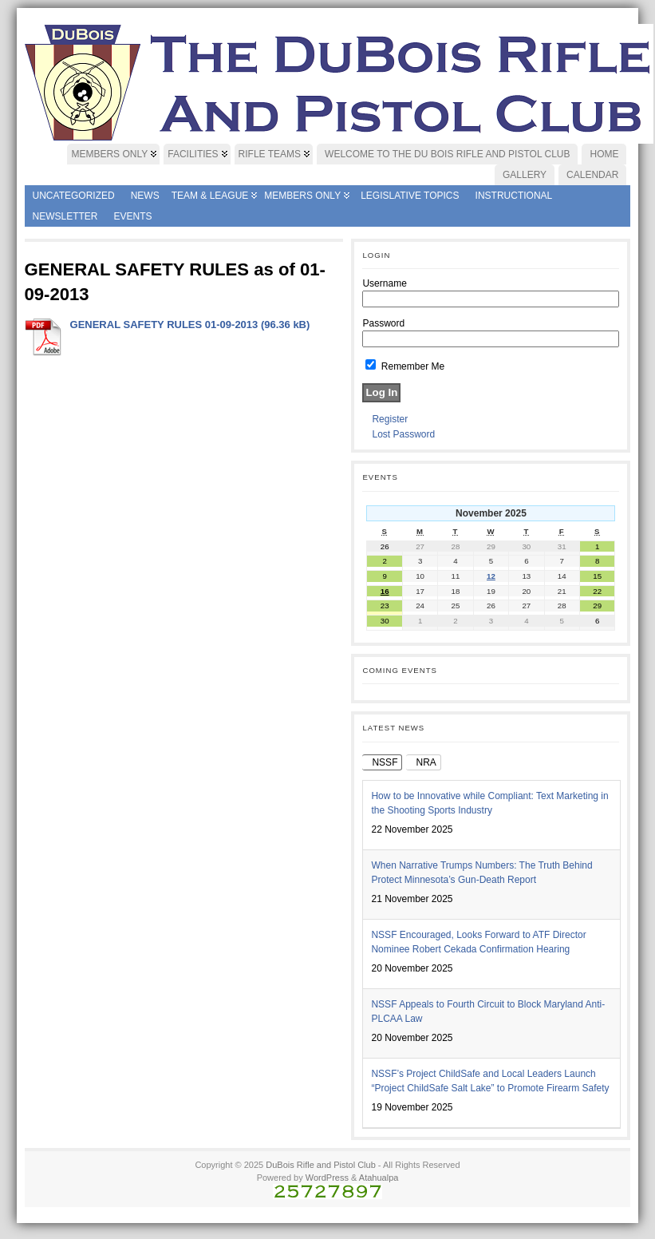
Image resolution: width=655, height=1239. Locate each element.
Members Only (302, 195)
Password (383, 323)
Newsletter (65, 216)
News (145, 195)
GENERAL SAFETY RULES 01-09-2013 (164, 325)
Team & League (210, 195)
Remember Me (404, 366)
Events (133, 216)
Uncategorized (74, 195)
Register (390, 419)
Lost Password (403, 434)
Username (384, 283)
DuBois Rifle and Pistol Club (321, 1165)
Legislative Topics (410, 195)
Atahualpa (379, 1177)
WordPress (327, 1177)
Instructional (514, 195)
